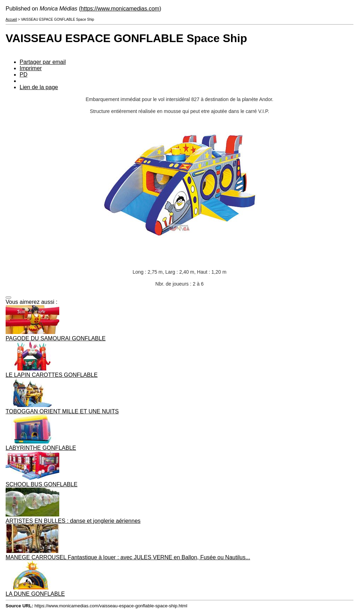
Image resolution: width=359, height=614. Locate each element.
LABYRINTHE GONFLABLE (41, 448)
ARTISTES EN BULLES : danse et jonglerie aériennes (73, 521)
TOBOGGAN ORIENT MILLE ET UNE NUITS (62, 411)
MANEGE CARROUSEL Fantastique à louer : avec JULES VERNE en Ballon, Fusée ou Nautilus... (128, 557)
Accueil (11, 19)
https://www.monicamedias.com (120, 9)
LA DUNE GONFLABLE (35, 594)
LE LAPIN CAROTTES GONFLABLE (51, 375)
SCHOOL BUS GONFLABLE (41, 484)
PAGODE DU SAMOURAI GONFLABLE (56, 338)
